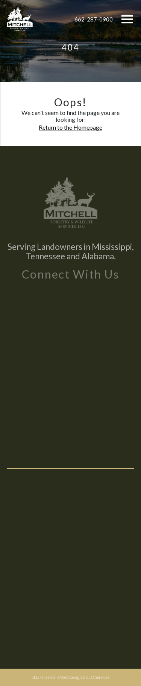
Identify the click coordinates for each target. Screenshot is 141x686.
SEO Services (97, 677)
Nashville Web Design (62, 677)
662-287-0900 (93, 19)
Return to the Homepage (70, 127)
